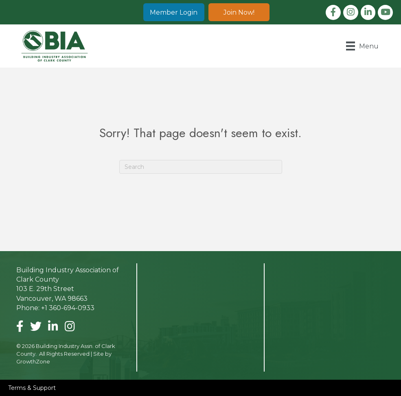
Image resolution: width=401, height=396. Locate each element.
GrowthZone (33, 361)
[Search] (200, 167)
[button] (173, 12)
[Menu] (362, 46)
